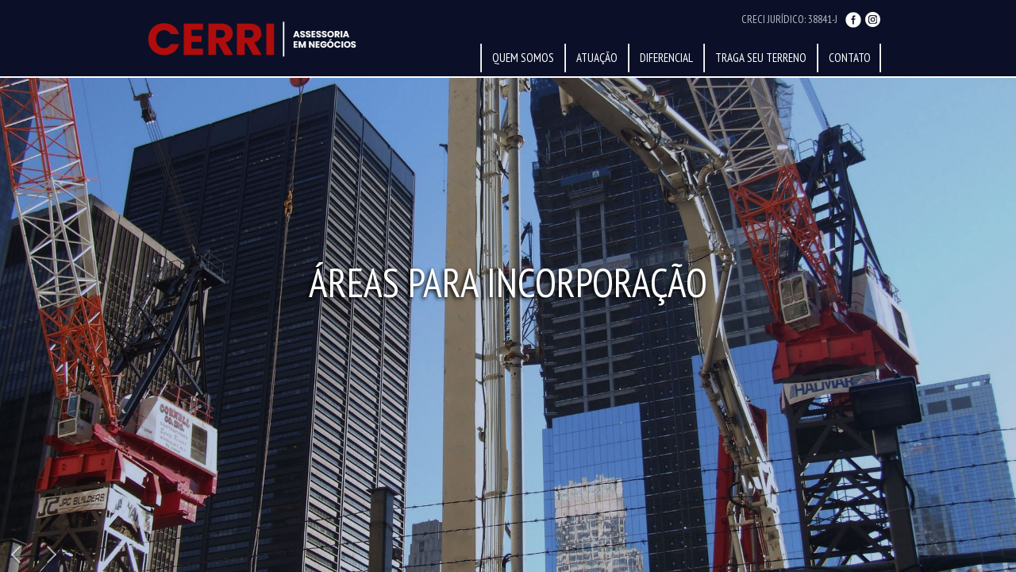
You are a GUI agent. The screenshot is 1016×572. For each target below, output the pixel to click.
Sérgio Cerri (249, 39)
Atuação (597, 57)
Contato (850, 57)
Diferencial (666, 57)
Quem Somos (523, 57)
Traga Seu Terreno (760, 57)
